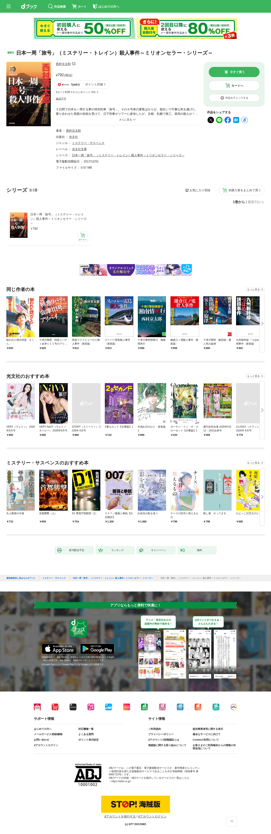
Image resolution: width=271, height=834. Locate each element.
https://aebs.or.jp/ (121, 781)
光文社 (73, 137)
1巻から (239, 202)
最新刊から (256, 202)
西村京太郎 (63, 64)
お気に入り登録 (199, 190)
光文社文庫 (79, 149)
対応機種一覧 (86, 728)
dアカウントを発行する (120, 816)
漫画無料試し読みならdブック (20, 578)
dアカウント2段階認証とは (163, 739)
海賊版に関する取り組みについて (167, 745)
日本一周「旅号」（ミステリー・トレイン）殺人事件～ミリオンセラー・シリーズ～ (58, 219)
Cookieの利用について (206, 739)
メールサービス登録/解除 (48, 734)
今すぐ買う (237, 72)
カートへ (237, 85)
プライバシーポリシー (161, 734)
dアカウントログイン (46, 745)
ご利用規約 (154, 728)
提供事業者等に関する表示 (208, 728)
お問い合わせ (41, 739)
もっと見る (253, 289)
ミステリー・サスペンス (88, 143)
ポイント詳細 (94, 84)
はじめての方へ (43, 728)
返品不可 (61, 98)
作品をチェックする (236, 97)
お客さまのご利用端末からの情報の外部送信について (214, 747)
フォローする (74, 64)
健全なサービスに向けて (207, 734)
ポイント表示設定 (88, 739)
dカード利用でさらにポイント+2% (75, 92)
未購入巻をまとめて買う (244, 190)
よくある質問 (86, 734)
